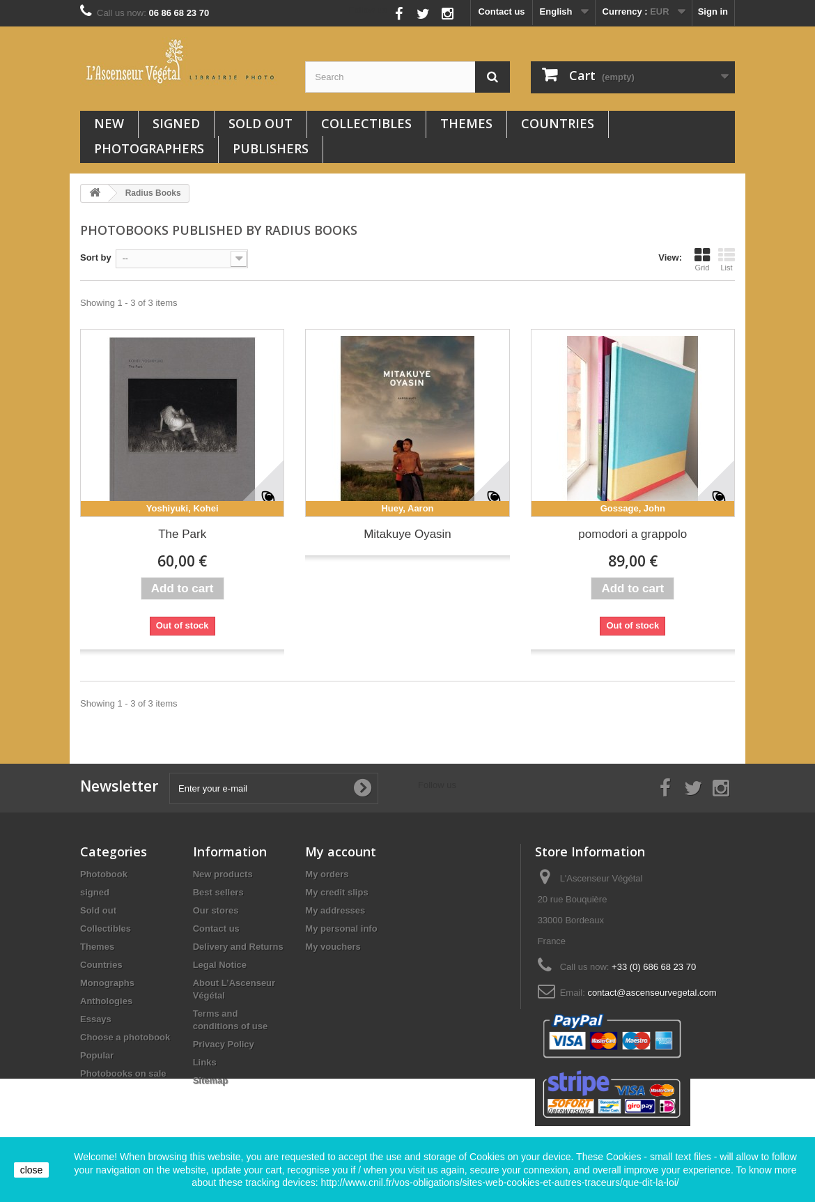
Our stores (216, 910)
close (31, 1170)
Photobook (103, 874)
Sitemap (210, 1080)
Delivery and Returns (238, 946)
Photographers (149, 148)
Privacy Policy (223, 1044)
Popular (97, 1055)
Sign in (713, 11)
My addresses (335, 910)
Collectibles (366, 123)
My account (340, 851)
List (726, 259)
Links (205, 1062)
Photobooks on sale (123, 1073)
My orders (326, 874)
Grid (702, 259)
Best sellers (218, 892)
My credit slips (336, 892)
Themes (466, 123)
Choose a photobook (125, 1037)
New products (223, 874)
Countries (557, 123)
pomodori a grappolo (632, 534)
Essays (95, 1019)
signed (176, 123)
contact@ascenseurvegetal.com (651, 992)
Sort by (95, 257)
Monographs (107, 983)
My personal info (341, 928)
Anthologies (106, 1001)
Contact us (501, 11)
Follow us (368, 10)
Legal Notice (220, 965)
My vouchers (332, 946)
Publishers (271, 148)
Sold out (260, 123)
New (109, 123)
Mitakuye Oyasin (407, 534)
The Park (182, 534)
